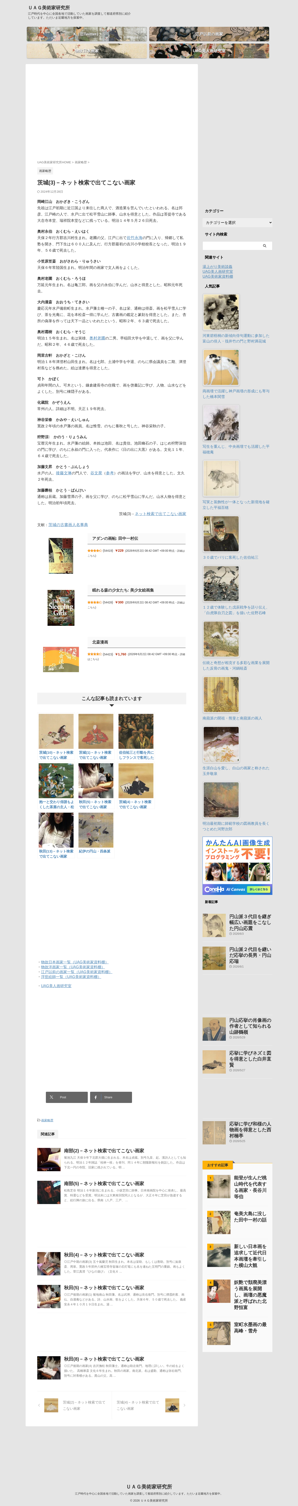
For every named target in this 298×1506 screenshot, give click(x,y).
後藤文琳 (63, 465)
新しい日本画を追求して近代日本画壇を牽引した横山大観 (249, 1224)
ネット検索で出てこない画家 (162, 506)
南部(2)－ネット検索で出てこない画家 (114, 1139)
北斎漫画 (99, 634)
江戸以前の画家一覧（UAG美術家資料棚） (76, 964)
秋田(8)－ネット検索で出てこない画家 (114, 1394)
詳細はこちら (96, 651)
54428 (110, 594)
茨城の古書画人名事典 (67, 517)
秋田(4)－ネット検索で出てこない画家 (114, 1266)
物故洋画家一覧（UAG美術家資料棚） (73, 959)
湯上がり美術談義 (217, 258)
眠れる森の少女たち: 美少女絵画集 (121, 582)
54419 (110, 542)
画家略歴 (47, 1109)
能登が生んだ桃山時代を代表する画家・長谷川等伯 (249, 1158)
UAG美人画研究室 (56, 978)
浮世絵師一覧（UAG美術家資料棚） (71, 969)
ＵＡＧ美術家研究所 (49, 7)
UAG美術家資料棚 (218, 268)
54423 (110, 646)
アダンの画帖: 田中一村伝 (113, 530)
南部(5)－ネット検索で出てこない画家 (114, 1183)
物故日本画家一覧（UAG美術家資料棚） (75, 954)
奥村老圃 (96, 330)
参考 (108, 465)
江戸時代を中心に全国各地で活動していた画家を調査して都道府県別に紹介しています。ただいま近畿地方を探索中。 (149, 1492)
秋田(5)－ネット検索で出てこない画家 (114, 1311)
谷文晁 (95, 465)
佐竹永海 (134, 230)
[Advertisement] (111, 108)
